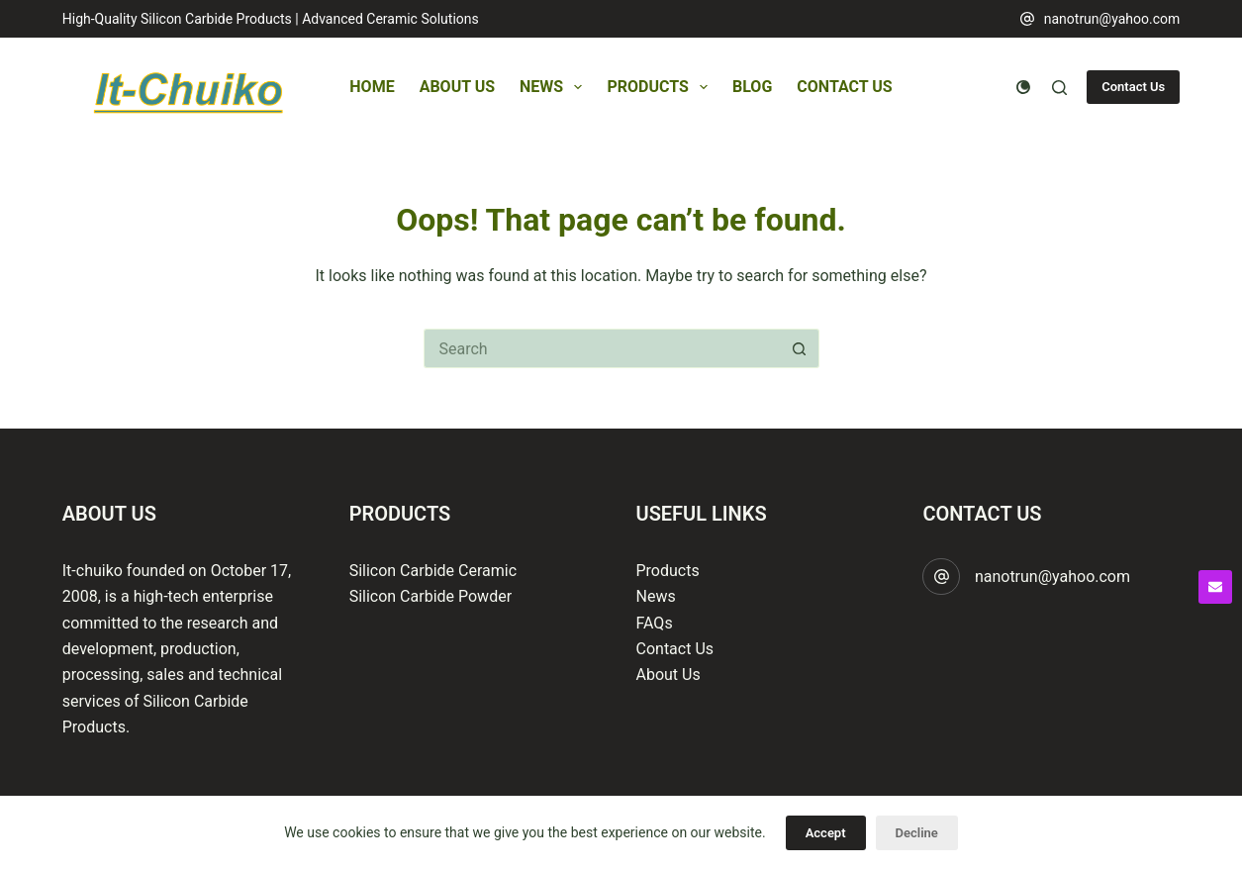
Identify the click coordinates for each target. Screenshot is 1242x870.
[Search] (1059, 87)
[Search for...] (602, 348)
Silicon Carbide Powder (430, 596)
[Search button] (799, 348)
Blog (752, 86)
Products (661, 87)
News (555, 87)
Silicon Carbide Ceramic (433, 570)
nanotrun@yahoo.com (1112, 19)
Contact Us (844, 86)
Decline (917, 832)
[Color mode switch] (1023, 87)
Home (371, 86)
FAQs (654, 623)
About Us (457, 86)
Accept (826, 832)
